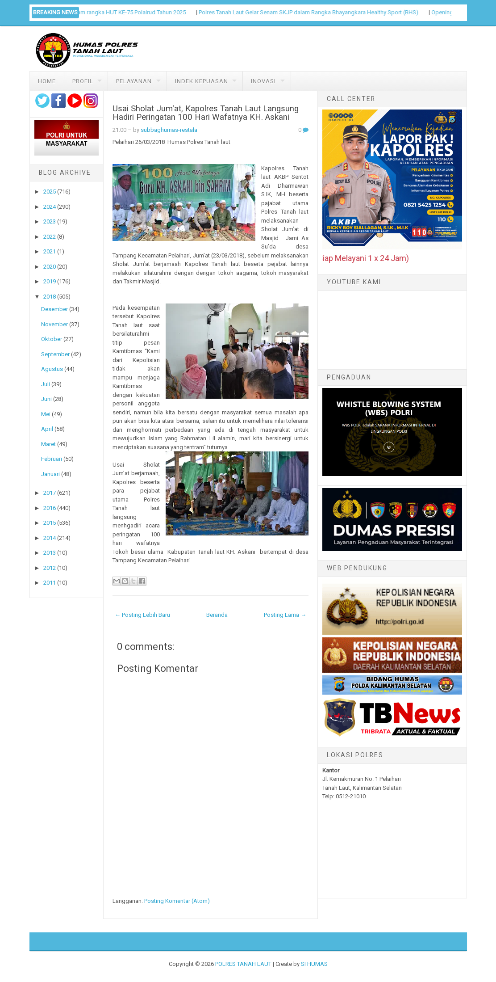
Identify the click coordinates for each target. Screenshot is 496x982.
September (55, 354)
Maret (48, 444)
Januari (50, 474)
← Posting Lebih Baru (142, 614)
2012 (49, 568)
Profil (82, 81)
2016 (49, 508)
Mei (45, 414)
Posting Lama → (285, 614)
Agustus (52, 369)
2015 (49, 522)
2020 (49, 266)
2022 (49, 236)
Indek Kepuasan (201, 81)
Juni (46, 399)
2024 (49, 206)
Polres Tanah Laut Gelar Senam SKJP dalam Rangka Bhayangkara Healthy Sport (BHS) (315, 12)
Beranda (217, 614)
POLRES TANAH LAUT (243, 964)
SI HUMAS (314, 964)
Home (47, 81)
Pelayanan (134, 81)
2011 (49, 582)
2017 (49, 492)
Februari (51, 458)
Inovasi (263, 81)
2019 (49, 281)
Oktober (51, 339)
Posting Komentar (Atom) (177, 901)
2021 (49, 251)
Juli (45, 384)
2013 (49, 552)
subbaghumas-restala (169, 129)
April (47, 429)
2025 (49, 191)
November (54, 324)
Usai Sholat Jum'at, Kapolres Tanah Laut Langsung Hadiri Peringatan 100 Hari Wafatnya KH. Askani (206, 113)
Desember (54, 309)
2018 (49, 296)
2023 (49, 221)
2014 (49, 538)
